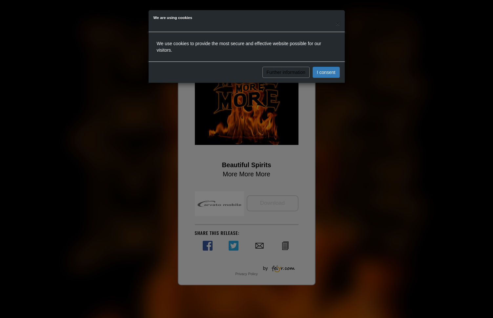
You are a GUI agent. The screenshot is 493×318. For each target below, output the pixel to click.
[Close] (337, 23)
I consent (326, 72)
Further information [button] (286, 72)
